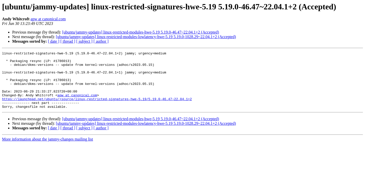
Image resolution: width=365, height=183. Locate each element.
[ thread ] (67, 41)
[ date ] (53, 41)
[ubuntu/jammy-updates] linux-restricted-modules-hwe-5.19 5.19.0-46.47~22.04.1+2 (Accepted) (140, 32)
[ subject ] (84, 41)
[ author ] (101, 41)
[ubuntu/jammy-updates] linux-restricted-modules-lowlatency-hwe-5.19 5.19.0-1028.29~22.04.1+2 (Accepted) (146, 37)
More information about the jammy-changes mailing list (47, 150)
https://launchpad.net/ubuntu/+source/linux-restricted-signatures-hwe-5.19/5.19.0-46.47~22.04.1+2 (97, 108)
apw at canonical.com (48, 19)
